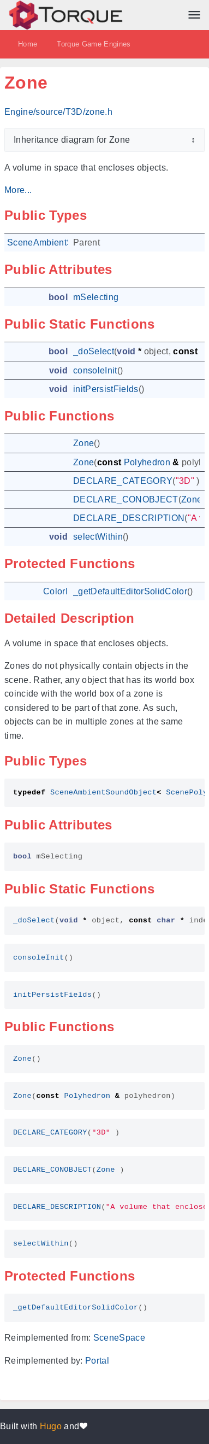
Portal (97, 1360)
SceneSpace (119, 1337)
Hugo (51, 1426)
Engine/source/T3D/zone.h (58, 111)
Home (27, 44)
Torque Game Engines (93, 44)
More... (18, 190)
